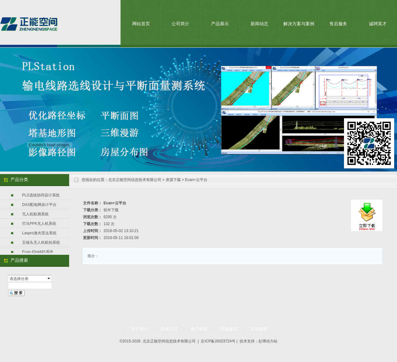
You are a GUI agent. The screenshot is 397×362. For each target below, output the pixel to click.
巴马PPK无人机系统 (39, 223)
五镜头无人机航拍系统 (41, 242)
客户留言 (199, 328)
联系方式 (169, 328)
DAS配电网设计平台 (39, 204)
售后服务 (338, 23)
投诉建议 (229, 328)
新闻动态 (259, 23)
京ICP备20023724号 (218, 341)
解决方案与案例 (298, 23)
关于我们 (139, 328)
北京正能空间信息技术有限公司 (134, 180)
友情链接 (259, 328)
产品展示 (220, 23)
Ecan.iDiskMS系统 (37, 252)
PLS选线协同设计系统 (41, 195)
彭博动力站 (267, 341)
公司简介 (180, 23)
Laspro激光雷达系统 (39, 233)
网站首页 (141, 23)
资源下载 (173, 180)
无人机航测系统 (35, 214)
